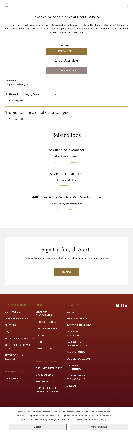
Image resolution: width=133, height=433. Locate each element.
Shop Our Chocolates (44, 334)
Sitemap (72, 406)
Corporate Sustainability (76, 354)
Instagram (117, 325)
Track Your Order (16, 339)
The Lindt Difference (49, 388)
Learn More (12, 399)
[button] (6, 114)
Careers (72, 332)
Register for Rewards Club (19, 367)
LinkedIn (126, 325)
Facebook (122, 325)
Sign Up (67, 292)
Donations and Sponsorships (77, 398)
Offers (40, 362)
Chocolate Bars (46, 349)
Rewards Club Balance (14, 378)
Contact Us (12, 332)
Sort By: (65, 66)
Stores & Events (77, 339)
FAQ (7, 352)
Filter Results (66, 91)
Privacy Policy (76, 372)
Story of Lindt (45, 395)
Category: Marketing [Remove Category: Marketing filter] (15, 104)
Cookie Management (80, 379)
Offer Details (44, 369)
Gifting (40, 356)
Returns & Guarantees (19, 359)
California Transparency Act (78, 364)
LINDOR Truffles (46, 342)
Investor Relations (79, 345)
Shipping (10, 345)
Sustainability (45, 402)
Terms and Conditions (74, 388)
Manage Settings (99, 427)
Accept (37, 427)
